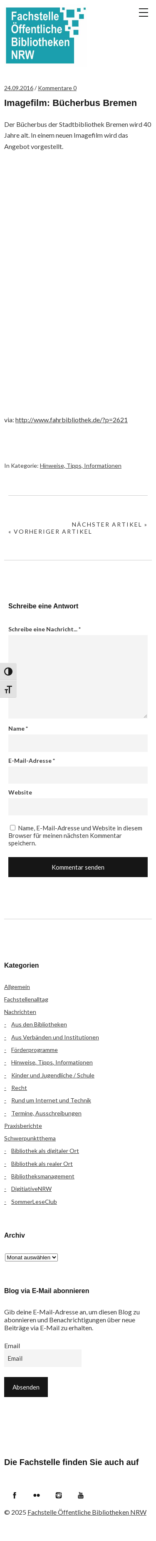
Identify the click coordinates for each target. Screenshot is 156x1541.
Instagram (58, 1495)
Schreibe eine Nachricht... (44, 629)
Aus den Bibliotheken (39, 1024)
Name (18, 728)
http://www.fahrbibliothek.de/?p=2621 (71, 420)
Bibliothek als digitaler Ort (45, 1150)
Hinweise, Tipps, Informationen (80, 465)
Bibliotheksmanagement (42, 1176)
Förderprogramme (34, 1049)
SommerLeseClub (34, 1201)
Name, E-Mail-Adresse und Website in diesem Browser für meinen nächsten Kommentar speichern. (75, 835)
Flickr (36, 1495)
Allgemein (17, 986)
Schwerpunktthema (30, 1138)
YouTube (80, 1495)
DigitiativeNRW (31, 1188)
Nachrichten (20, 1011)
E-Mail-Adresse (31, 760)
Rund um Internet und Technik (51, 1100)
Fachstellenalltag (26, 999)
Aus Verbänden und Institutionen (55, 1037)
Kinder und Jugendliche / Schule (52, 1075)
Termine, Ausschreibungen (46, 1113)
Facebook (14, 1495)
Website (20, 792)
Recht (19, 1087)
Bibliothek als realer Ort (42, 1163)
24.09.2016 (18, 87)
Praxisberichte (23, 1125)
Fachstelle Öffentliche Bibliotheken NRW (45, 35)
